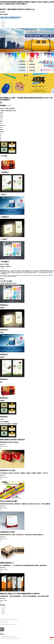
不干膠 (1, 119)
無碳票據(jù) (2, 131)
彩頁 (0, 123)
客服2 (52, 639)
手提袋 (1, 127)
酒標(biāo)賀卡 (2, 125)
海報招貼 (1, 121)
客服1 (52, 638)
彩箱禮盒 (1, 112)
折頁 (0, 135)
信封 (0, 133)
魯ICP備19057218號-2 (14, 624)
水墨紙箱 (1, 114)
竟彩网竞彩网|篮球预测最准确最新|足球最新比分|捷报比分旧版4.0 (10, 638)
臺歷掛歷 (1, 129)
